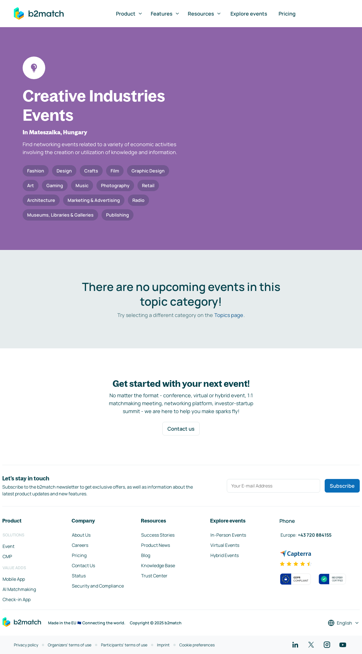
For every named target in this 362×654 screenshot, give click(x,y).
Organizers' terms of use (69, 644)
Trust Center (154, 576)
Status (79, 576)
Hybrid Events (224, 555)
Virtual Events (224, 545)
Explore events (248, 13)
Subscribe (342, 485)
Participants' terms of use (124, 644)
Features (165, 13)
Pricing (287, 13)
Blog (145, 555)
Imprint (163, 644)
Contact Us (83, 565)
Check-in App (17, 599)
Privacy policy (26, 644)
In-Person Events (228, 535)
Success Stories (157, 535)
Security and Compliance (98, 586)
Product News (155, 545)
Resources (204, 13)
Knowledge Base (158, 565)
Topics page (228, 315)
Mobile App (14, 579)
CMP (7, 556)
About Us (81, 535)
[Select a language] (343, 623)
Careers (80, 545)
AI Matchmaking (19, 589)
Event (8, 546)
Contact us (181, 428)
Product (129, 13)
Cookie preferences (197, 644)
